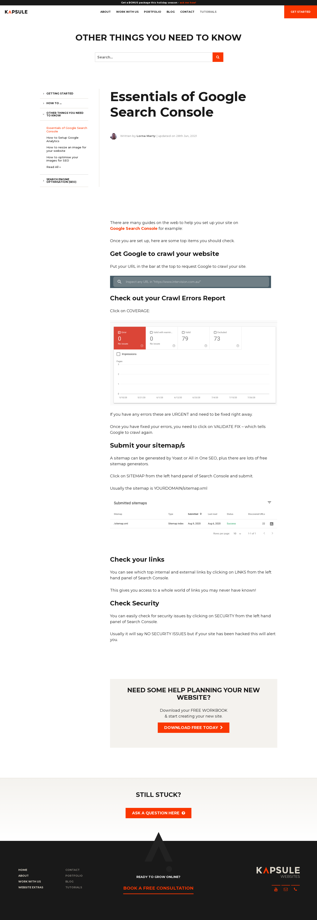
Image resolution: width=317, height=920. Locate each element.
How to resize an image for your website (66, 149)
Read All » (53, 167)
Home (22, 869)
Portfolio (152, 11)
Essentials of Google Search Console (66, 129)
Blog (171, 11)
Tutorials (208, 11)
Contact (187, 11)
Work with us (127, 11)
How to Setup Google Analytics (62, 139)
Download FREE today (193, 727)
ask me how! (188, 2)
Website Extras (30, 887)
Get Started (301, 11)
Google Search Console (134, 228)
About (105, 11)
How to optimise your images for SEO (62, 158)
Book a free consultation (158, 888)
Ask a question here (158, 813)
